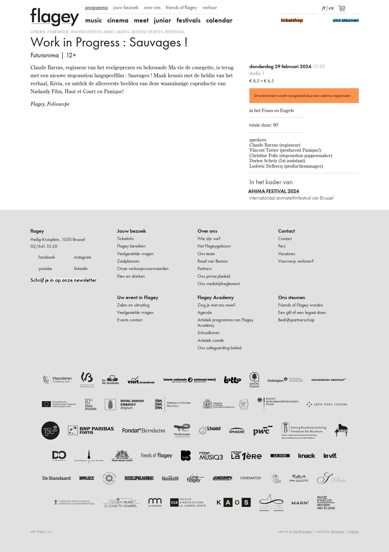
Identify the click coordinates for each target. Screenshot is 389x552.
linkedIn (314, 8)
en (331, 7)
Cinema (37, 32)
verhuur (209, 7)
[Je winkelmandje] (343, 11)
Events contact (129, 320)
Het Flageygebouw (214, 246)
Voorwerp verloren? (296, 261)
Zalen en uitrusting (133, 305)
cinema (118, 20)
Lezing (123, 32)
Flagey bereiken (131, 246)
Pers (282, 246)
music (93, 20)
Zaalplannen (128, 261)
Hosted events (86, 32)
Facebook (284, 8)
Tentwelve (337, 531)
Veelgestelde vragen (135, 254)
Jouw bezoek (131, 231)
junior (162, 20)
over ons (152, 7)
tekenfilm (57, 32)
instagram (82, 257)
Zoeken (355, 8)
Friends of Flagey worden (300, 305)
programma (96, 7)
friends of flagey (181, 7)
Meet (109, 32)
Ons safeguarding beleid (219, 348)
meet (141, 20)
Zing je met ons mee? (216, 305)
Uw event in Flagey (137, 297)
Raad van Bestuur (212, 261)
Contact (286, 231)
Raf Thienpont (303, 531)
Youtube (304, 8)
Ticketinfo (125, 239)
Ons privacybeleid (213, 276)
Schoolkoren (208, 333)
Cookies (353, 531)
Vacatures (286, 254)
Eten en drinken (131, 276)
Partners (204, 268)
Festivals (174, 32)
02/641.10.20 (43, 246)
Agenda (204, 312)
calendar (219, 20)
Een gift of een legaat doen (302, 312)
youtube (45, 268)
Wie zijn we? (209, 239)
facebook (46, 257)
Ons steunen (291, 297)
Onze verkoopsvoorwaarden (143, 268)
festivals (189, 20)
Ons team (206, 254)
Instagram (294, 8)
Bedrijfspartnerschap (296, 320)
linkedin (81, 268)
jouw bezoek (126, 7)
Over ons (207, 231)
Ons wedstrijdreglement (218, 284)
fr (323, 7)
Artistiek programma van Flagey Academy (225, 322)
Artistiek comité (210, 340)
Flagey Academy (215, 297)
